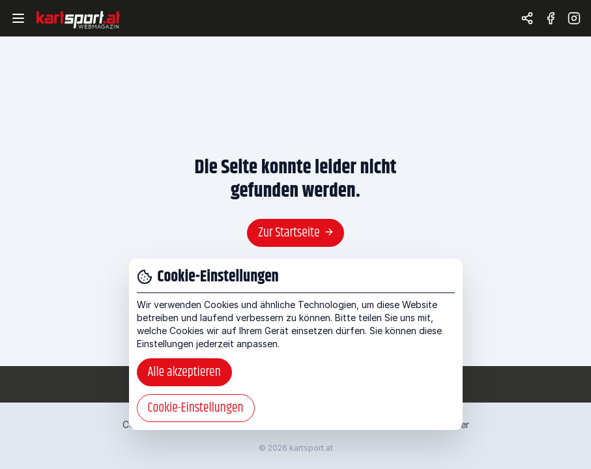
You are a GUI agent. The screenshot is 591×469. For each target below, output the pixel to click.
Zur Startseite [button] (296, 233)
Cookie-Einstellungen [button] (196, 408)
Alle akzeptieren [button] (184, 372)
